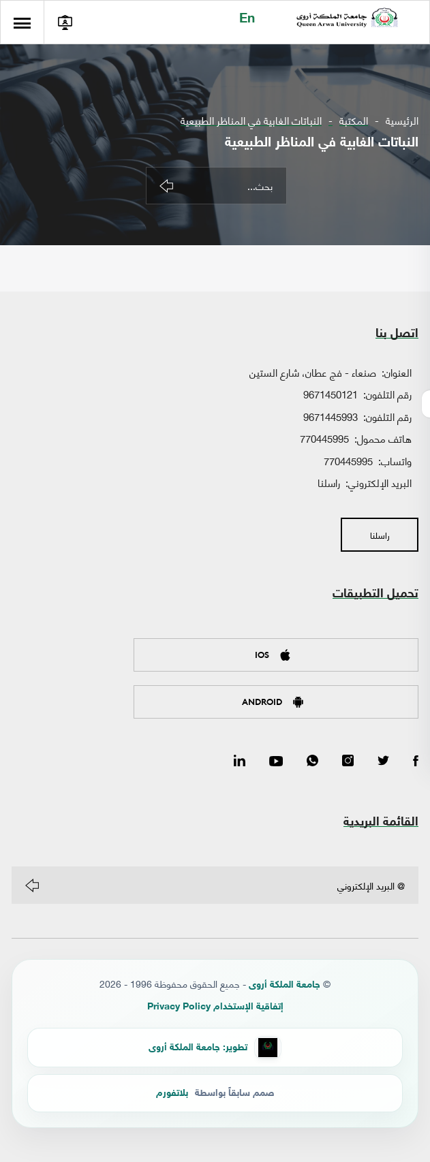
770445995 (324, 437)
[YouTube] (276, 761)
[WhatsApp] (312, 761)
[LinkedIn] (239, 761)
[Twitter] (383, 761)
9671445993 (330, 416)
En (245, 19)
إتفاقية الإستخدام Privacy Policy (215, 1007)
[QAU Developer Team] (215, 1047)
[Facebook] (415, 761)
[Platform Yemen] (215, 1093)
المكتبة (353, 120)
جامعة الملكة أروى (284, 985)
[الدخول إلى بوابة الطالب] (67, 22)
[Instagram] (348, 761)
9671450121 (330, 393)
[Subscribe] (32, 885)
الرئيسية (402, 120)
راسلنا (329, 482)
